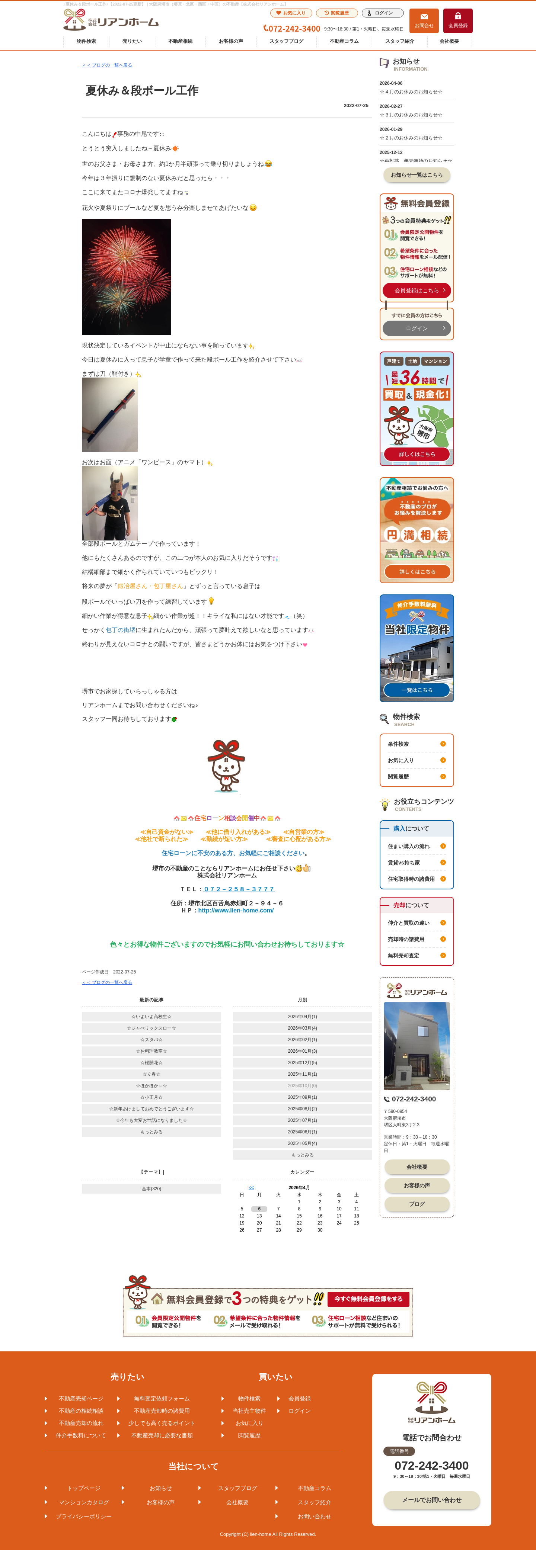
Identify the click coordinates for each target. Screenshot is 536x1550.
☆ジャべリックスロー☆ (151, 1028)
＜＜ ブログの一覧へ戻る (107, 65)
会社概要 (449, 41)
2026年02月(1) (302, 1039)
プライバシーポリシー (84, 1516)
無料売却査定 (403, 956)
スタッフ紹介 (399, 41)
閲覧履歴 (337, 13)
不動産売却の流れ (81, 1423)
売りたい (132, 41)
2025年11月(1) (302, 1074)
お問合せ (424, 25)
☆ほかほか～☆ (151, 1085)
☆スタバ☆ (151, 1039)
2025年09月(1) (302, 1097)
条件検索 (398, 744)
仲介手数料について (81, 1435)
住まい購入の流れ (409, 846)
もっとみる (151, 1132)
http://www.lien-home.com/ (236, 910)
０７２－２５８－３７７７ (239, 889)
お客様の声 (231, 41)
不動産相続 (180, 41)
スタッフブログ (286, 41)
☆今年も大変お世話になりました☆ (151, 1120)
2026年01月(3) (302, 1051)
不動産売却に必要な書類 (162, 1435)
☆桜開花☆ (151, 1062)
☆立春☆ (151, 1074)
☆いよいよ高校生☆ (151, 1016)
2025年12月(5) (302, 1062)
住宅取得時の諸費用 (411, 879)
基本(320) (151, 1188)
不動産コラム (344, 41)
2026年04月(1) (302, 1016)
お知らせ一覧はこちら (417, 175)
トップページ (83, 1488)
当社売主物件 (249, 1411)
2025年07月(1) (302, 1120)
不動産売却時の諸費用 (162, 1411)
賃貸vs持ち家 (404, 863)
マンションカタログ (84, 1502)
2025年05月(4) (302, 1143)
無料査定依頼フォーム (162, 1398)
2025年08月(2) (302, 1108)
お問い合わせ (314, 1516)
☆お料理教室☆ (151, 1051)
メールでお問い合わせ (432, 1500)
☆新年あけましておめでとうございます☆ (151, 1108)
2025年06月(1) (302, 1132)
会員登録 (458, 25)
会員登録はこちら (417, 290)
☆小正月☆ (151, 1097)
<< (251, 1187)
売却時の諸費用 (406, 939)
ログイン (384, 13)
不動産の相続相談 (81, 1411)
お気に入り (291, 13)
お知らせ (161, 1488)
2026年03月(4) (302, 1028)
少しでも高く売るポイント (161, 1423)
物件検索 (86, 41)
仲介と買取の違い (409, 923)
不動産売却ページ (81, 1398)
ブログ (417, 1204)
